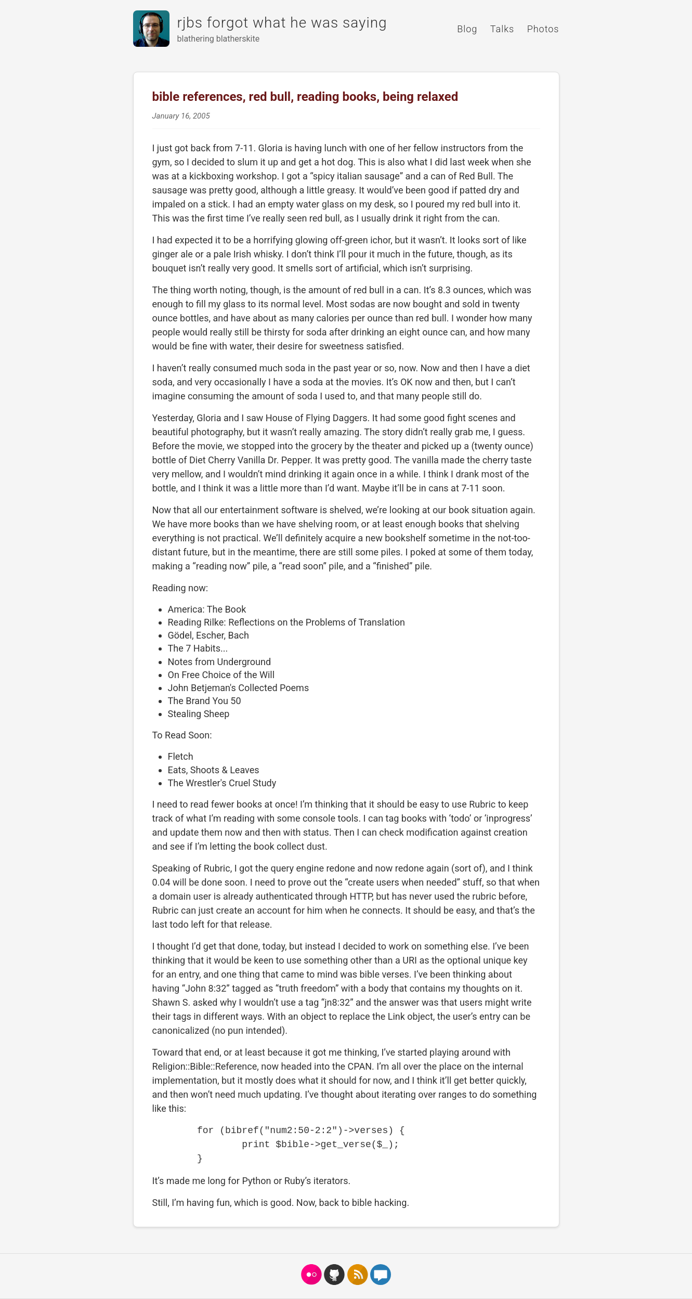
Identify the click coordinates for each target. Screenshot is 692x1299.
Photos (543, 28)
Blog (467, 28)
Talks (502, 28)
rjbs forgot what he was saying (282, 22)
